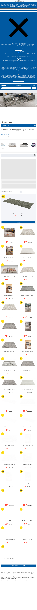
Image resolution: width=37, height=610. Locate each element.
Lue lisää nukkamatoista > (6, 134)
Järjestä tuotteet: (4, 191)
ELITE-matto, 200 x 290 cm (27, 501)
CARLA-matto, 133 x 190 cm (9, 539)
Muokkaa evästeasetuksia (18, 11)
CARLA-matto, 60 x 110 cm (9, 426)
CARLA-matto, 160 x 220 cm (27, 351)
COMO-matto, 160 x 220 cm (27, 389)
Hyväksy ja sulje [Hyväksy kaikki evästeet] (18, 9)
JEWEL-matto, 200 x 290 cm (9, 276)
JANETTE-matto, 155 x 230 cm (9, 483)
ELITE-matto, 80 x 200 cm (18, 214)
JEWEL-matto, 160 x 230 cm (9, 257)
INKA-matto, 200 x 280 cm (9, 520)
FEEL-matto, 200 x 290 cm (27, 257)
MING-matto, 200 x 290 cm (9, 501)
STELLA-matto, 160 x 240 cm (9, 464)
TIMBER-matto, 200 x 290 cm (27, 314)
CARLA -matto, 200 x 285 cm (9, 295)
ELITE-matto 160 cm (27, 539)
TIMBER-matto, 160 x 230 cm (9, 370)
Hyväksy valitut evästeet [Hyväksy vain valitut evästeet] (18, 81)
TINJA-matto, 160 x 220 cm (27, 238)
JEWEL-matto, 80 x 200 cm (9, 238)
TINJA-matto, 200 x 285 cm (27, 276)
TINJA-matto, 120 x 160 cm (9, 314)
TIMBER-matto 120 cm (9, 445)
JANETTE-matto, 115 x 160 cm (27, 445)
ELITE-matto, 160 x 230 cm (9, 558)
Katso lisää (18, 222)
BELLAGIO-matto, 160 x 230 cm (28, 483)
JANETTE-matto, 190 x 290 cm (27, 332)
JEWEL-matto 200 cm (27, 464)
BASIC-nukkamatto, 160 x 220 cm (27, 295)
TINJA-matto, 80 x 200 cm (28, 426)
